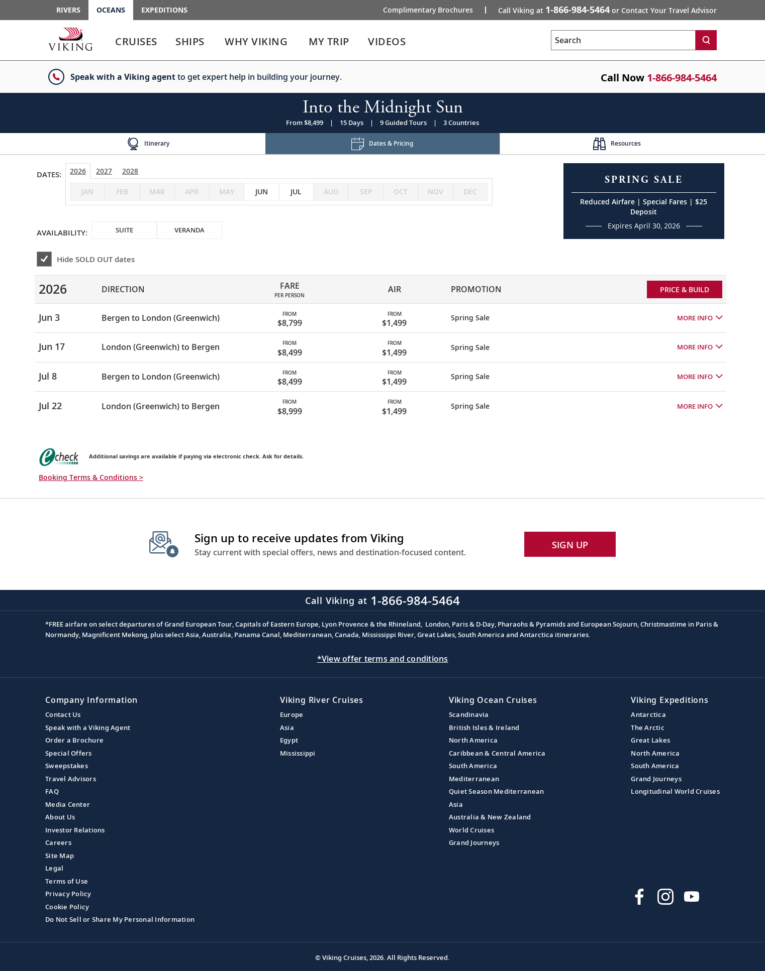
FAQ (52, 791)
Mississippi (298, 753)
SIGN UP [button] (570, 545)
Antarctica (648, 714)
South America (473, 765)
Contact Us (63, 714)
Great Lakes (650, 740)
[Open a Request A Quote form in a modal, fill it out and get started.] (643, 201)
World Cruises (471, 829)
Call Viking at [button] (607, 10)
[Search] (706, 40)
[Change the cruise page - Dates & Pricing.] (382, 144)
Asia (287, 727)
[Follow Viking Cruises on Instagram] (665, 896)
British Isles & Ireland (484, 727)
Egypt (289, 740)
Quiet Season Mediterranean (496, 791)
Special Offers (68, 753)
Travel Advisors (70, 778)
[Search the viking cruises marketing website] (623, 40)
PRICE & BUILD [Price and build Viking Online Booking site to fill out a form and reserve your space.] (684, 289)
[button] (699, 317)
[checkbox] (261, 192)
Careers (58, 842)
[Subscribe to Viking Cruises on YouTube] (692, 896)
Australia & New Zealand (490, 816)
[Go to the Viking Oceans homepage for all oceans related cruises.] (70, 39)
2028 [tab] (130, 171)
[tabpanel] (382, 344)
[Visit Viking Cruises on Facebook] (639, 896)
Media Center (67, 804)
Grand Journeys (474, 842)
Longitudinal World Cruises (675, 791)
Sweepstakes (66, 765)
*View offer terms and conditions (382, 658)
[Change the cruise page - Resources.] (617, 144)
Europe (292, 714)
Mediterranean (474, 778)
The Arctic (647, 727)
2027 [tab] (104, 171)
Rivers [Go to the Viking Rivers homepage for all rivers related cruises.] (68, 10)
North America (473, 740)
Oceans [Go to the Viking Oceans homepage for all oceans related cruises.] (111, 10)
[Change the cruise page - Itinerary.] (148, 144)
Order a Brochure (74, 740)
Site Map (59, 855)
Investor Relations (75, 829)
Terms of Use (66, 881)
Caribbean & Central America (497, 753)
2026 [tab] (78, 171)
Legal (54, 868)
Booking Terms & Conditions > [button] (91, 477)
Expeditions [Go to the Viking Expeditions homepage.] (164, 10)
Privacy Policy (68, 893)
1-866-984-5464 (682, 77)
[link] (136, 44)
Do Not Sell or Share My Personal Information (120, 919)
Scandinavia (469, 714)
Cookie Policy (67, 906)
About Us (60, 816)
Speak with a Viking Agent (87, 727)
